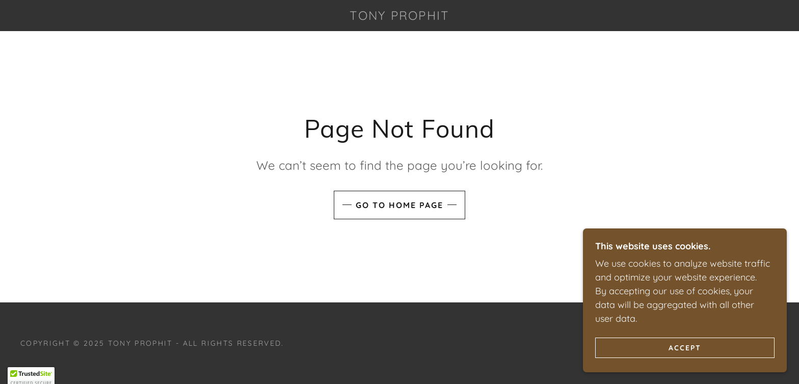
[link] (399, 16)
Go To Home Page (399, 205)
